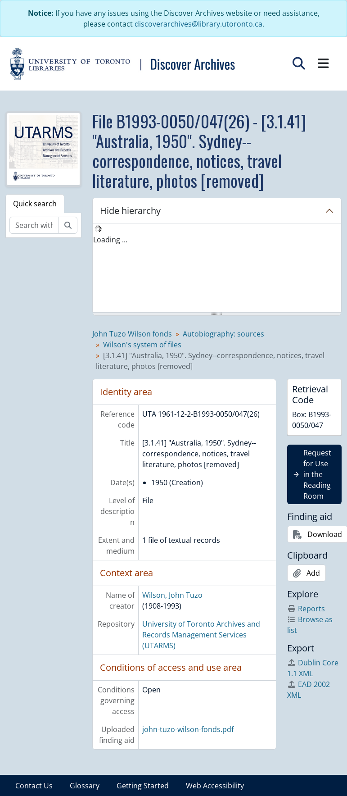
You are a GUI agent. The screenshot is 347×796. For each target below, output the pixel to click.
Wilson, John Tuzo (172, 595)
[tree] (217, 268)
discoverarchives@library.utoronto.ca (198, 24)
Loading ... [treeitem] (110, 240)
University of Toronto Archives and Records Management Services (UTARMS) (201, 634)
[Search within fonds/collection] (34, 225)
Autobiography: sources (223, 334)
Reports (306, 609)
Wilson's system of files (142, 345)
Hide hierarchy (130, 211)
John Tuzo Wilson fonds (132, 334)
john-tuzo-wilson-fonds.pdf (188, 729)
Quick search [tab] (35, 204)
